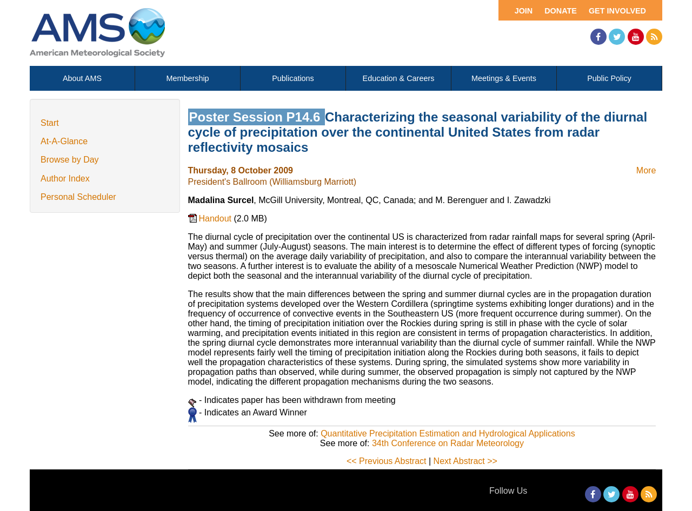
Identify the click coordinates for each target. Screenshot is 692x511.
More (646, 170)
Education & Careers (399, 78)
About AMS (82, 78)
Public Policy (609, 78)
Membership (187, 78)
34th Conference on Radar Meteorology (448, 443)
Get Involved (617, 10)
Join (524, 10)
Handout (216, 218)
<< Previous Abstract (387, 461)
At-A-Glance (64, 141)
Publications (293, 78)
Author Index (65, 178)
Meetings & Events (503, 78)
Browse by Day (70, 159)
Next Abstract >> (465, 461)
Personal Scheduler (78, 196)
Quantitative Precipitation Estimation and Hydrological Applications (448, 433)
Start (50, 122)
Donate (560, 10)
